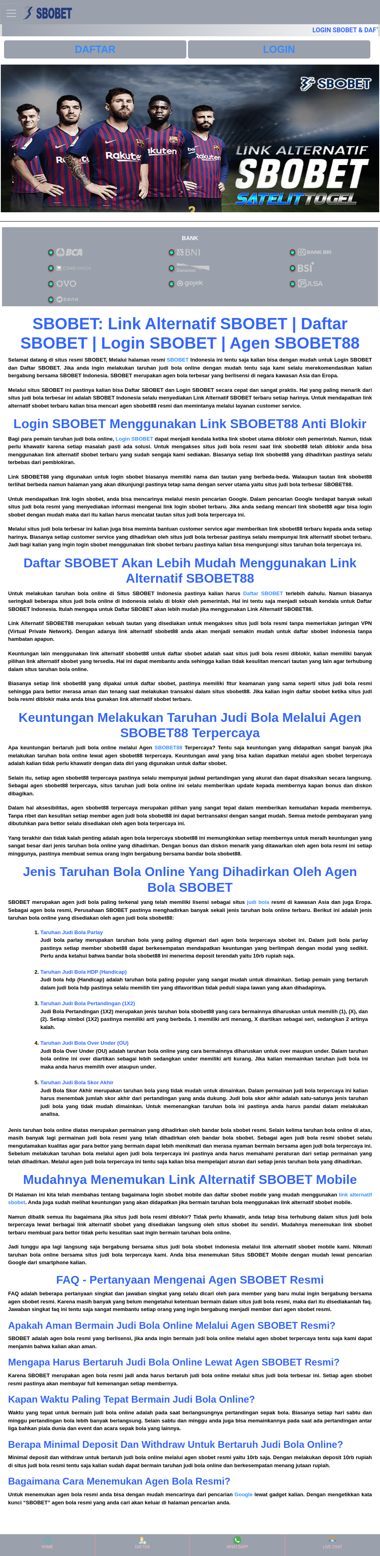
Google (243, 1494)
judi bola (258, 902)
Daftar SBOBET (263, 593)
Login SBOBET (134, 439)
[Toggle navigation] (11, 13)
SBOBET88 (168, 748)
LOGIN (279, 49)
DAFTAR (95, 49)
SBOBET (178, 360)
